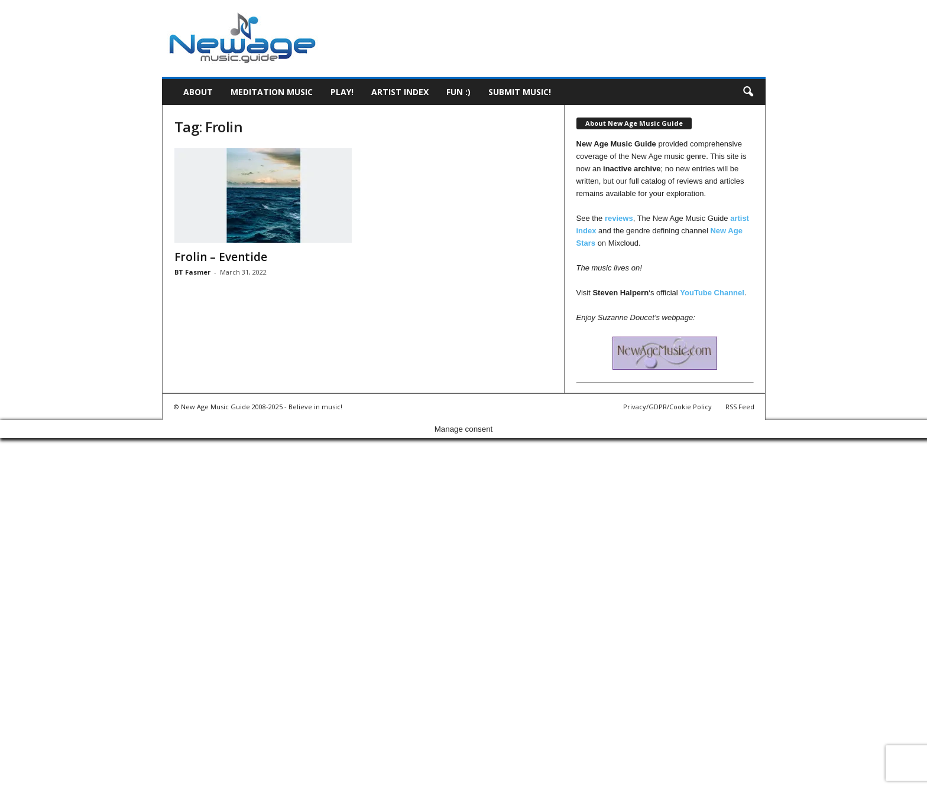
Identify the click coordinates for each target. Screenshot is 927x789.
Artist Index (400, 91)
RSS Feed (739, 406)
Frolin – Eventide (220, 257)
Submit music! (519, 91)
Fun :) (458, 91)
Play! (342, 91)
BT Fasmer (192, 272)
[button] (748, 92)
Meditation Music (272, 91)
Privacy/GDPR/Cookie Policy (667, 406)
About (198, 91)
